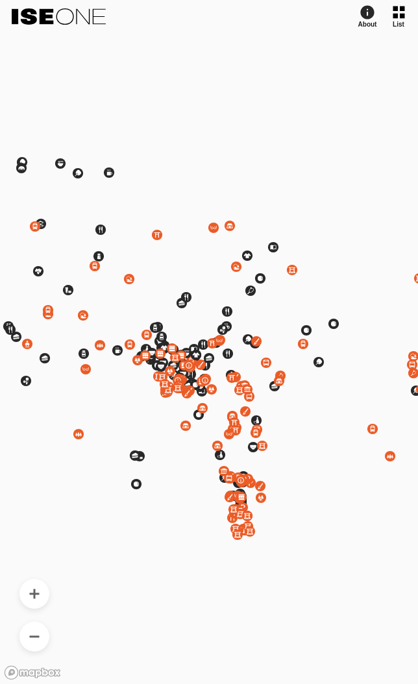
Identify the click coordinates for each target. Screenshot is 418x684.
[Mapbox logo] (32, 672)
